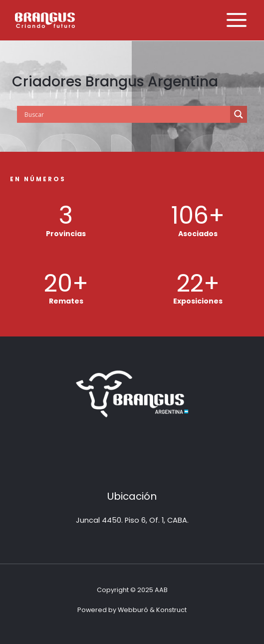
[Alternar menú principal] (236, 19)
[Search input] (126, 114)
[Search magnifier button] (238, 114)
